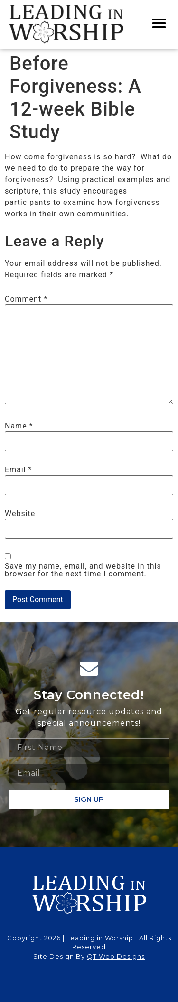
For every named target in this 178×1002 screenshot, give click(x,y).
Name (19, 426)
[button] (159, 23)
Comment (26, 299)
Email (18, 470)
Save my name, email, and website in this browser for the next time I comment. (83, 570)
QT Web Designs (116, 956)
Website (20, 513)
